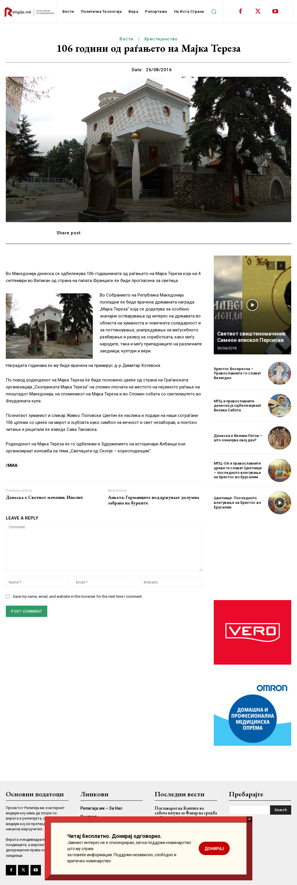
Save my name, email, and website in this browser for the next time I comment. (78, 596)
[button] (214, 11)
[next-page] (281, 265)
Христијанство (161, 39)
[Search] (280, 810)
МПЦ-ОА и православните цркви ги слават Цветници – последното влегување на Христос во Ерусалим (238, 470)
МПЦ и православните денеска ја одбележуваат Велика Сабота (237, 405)
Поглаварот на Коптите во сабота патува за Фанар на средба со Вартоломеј (186, 812)
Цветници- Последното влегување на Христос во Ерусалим (237, 502)
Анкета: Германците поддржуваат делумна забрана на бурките (153, 500)
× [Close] (249, 819)
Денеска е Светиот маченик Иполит (44, 497)
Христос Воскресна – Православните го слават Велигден (237, 373)
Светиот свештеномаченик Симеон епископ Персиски (251, 337)
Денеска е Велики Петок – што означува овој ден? (238, 437)
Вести (126, 39)
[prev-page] (271, 265)
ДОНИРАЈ (214, 848)
